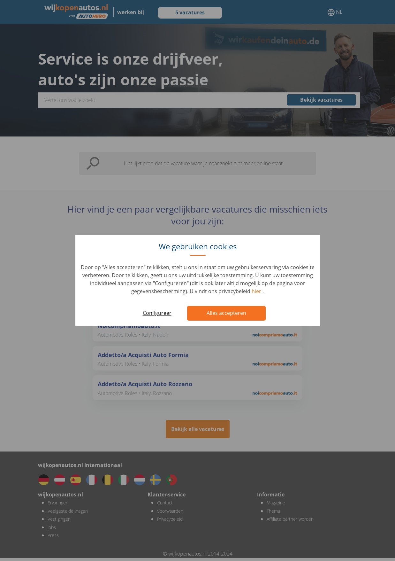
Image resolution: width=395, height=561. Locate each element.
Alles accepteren (226, 312)
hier (257, 291)
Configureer (157, 312)
